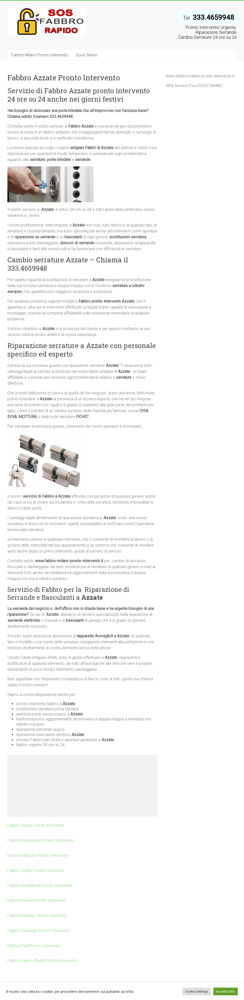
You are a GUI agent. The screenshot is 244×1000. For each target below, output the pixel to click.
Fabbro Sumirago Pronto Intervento (38, 930)
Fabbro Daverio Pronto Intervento (36, 900)
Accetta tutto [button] (225, 991)
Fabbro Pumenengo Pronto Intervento (40, 840)
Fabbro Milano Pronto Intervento (39, 55)
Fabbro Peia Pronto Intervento (33, 945)
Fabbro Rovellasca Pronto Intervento (39, 885)
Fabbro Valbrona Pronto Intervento (37, 855)
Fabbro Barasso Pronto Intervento (37, 915)
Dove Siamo (86, 55)
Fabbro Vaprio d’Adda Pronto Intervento (42, 960)
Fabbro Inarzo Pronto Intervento (35, 825)
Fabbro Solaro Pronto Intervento (35, 870)
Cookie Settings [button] (196, 991)
